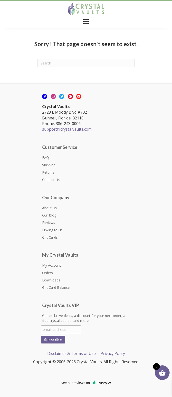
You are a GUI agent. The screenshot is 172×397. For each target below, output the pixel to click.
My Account (51, 265)
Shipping (48, 165)
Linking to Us (52, 230)
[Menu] (86, 21)
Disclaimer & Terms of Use (71, 353)
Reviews (48, 222)
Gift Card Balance (56, 287)
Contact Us (51, 179)
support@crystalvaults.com (67, 129)
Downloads (51, 280)
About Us (49, 208)
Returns (48, 172)
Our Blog (49, 215)
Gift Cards (50, 237)
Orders (47, 273)
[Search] (86, 63)
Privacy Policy (113, 353)
